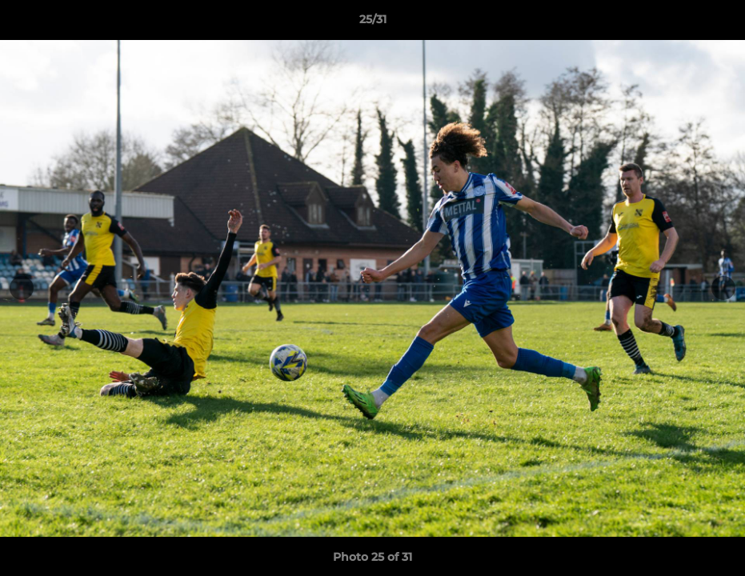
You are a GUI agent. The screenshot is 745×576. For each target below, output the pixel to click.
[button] (716, 23)
